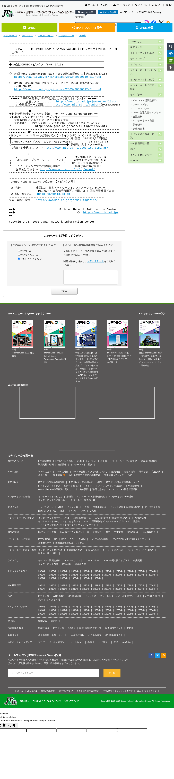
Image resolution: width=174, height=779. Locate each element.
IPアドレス (136, 47)
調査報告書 (139, 128)
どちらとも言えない (31, 259)
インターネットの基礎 (142, 53)
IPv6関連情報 (44, 463)
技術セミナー (44, 545)
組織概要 (115, 474)
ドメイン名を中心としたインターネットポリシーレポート (67, 527)
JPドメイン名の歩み (113, 552)
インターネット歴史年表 (50, 552)
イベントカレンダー (141, 155)
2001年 (52, 580)
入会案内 (156, 474)
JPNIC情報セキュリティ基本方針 (118, 693)
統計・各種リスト (73, 488)
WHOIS (134, 160)
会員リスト (43, 477)
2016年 (130, 573)
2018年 (108, 573)
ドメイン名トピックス (78, 509)
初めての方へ (44, 474)
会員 (139, 598)
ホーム (90, 5)
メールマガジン (45, 35)
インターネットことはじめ (51, 502)
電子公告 (143, 474)
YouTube (126, 645)
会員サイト (13, 637)
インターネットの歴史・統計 (143, 87)
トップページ (10, 35)
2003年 (82, 35)
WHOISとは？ (127, 12)
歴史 (108, 534)
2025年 (41, 609)
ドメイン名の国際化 (99, 541)
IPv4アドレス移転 (64, 463)
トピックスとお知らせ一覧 (143, 136)
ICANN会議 (132, 534)
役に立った (26, 251)
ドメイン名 (136, 64)
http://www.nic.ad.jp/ (101, 213)
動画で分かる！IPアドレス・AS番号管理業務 (114, 492)
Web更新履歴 (14, 588)
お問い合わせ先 (95, 261)
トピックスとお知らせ (19, 573)
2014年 (152, 573)
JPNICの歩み (92, 552)
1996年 (119, 616)
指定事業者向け (15, 630)
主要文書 (118, 534)
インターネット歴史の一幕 (82, 502)
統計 (62, 513)
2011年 (63, 577)
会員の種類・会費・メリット (52, 637)
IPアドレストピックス (49, 488)
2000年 (63, 580)
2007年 (108, 577)
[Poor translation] (12, 728)
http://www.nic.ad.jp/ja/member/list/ (86, 102)
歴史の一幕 (43, 556)
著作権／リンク (66, 693)
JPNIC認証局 (74, 598)
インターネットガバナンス (143, 72)
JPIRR (103, 463)
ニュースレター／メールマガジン (116, 598)
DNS (79, 463)
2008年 (97, 577)
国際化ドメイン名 (47, 513)
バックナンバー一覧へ (152, 316)
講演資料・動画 (46, 467)
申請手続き (43, 630)
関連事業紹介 (99, 509)
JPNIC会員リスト (114, 637)
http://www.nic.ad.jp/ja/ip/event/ (67, 169)
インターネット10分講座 (121, 499)
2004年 (141, 577)
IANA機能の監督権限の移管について (113, 520)
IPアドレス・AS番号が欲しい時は (85, 484)
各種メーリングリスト (99, 645)
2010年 (75, 577)
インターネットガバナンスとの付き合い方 (59, 524)
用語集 (69, 499)
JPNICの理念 (61, 474)
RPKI (72, 541)
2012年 (52, 577)
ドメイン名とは (46, 509)
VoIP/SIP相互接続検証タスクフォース (132, 541)
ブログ (41, 645)
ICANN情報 (140, 520)
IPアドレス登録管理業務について (122, 484)
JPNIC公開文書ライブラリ (147, 112)
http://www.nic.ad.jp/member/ (77, 105)
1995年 (130, 616)
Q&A (103, 5)
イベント (72, 513)
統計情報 (62, 467)
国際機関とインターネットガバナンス (110, 524)
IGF (86, 524)
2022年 (63, 573)
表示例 (54, 623)
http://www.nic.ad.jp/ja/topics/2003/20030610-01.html (57, 77)
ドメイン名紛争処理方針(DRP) (125, 509)
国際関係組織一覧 (82, 520)
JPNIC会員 (144, 27)
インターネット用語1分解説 (91, 499)
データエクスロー (153, 509)
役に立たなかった (29, 255)
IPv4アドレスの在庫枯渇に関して (54, 492)
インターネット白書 (143, 120)
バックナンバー (66, 35)
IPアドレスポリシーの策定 (109, 488)
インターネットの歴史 (81, 467)
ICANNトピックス (47, 534)
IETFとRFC (44, 541)
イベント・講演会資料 (145, 100)
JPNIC (29, 27)
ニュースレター (141, 108)
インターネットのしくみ (50, 499)
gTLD (60, 509)
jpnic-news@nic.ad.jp (53, 194)
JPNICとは (136, 41)
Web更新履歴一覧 (139, 143)
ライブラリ (27, 35)
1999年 (75, 580)
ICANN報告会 (148, 534)
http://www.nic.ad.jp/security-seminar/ (76, 148)
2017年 (119, 573)
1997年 (97, 580)
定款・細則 (129, 474)
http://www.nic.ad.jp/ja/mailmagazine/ (67, 200)
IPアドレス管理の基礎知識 (51, 484)
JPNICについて (153, 598)
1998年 (86, 580)
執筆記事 (137, 124)
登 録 (112, 676)
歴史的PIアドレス (114, 630)
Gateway (42, 623)
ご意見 (92, 513)
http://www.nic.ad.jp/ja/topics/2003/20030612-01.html (57, 89)
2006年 (119, 577)
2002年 (41, 580)
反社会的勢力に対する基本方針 (84, 477)
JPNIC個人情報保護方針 (88, 693)
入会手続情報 (77, 637)
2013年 (41, 577)
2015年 (141, 573)
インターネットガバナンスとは (53, 520)
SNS (116, 645)
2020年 (86, 573)
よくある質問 (82, 492)
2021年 (75, 573)
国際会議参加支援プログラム (69, 545)
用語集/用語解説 (149, 463)
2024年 (41, 573)
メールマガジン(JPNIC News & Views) (32, 657)
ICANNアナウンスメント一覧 (74, 534)
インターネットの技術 (142, 79)
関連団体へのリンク (114, 477)
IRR (55, 541)
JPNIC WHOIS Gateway (149, 12)
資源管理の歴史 (74, 552)
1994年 (141, 616)
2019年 (97, 573)
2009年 (86, 577)
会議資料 (137, 116)
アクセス (141, 5)
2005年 (130, 577)
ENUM (82, 541)
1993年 (152, 616)
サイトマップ (121, 5)
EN (169, 5)
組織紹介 (97, 534)
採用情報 (79, 17)
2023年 (52, 573)
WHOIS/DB (58, 598)
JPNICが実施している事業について (90, 474)
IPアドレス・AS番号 (87, 27)
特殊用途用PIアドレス (90, 630)
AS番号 (71, 630)
